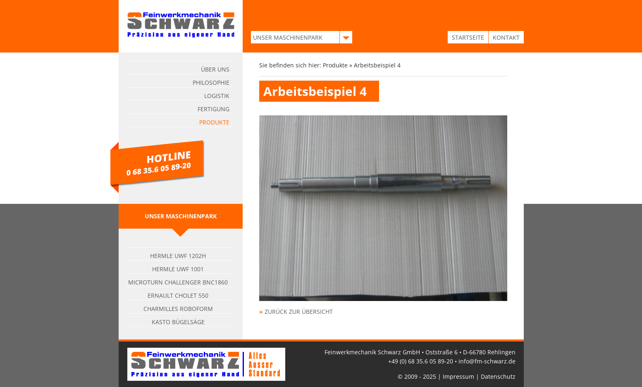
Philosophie (211, 82)
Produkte (214, 122)
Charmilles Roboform (178, 309)
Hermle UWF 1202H (178, 256)
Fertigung (213, 109)
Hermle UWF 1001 (178, 269)
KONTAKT (506, 37)
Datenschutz (498, 376)
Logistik (216, 96)
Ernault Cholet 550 (178, 295)
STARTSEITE (468, 37)
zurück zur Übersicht (299, 311)
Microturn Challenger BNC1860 (178, 282)
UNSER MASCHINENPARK (287, 37)
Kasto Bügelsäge (178, 322)
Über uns (215, 69)
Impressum (458, 376)
